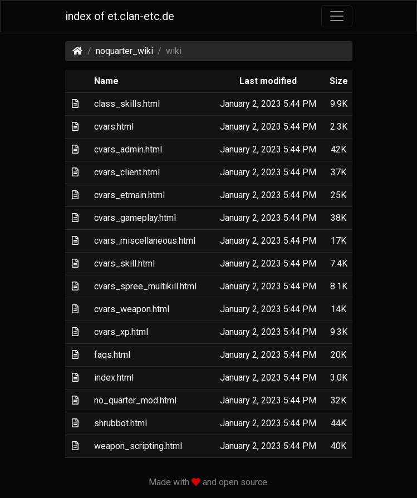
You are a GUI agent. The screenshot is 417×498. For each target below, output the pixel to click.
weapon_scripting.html (138, 446)
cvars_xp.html (121, 332)
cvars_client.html (127, 172)
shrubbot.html (120, 423)
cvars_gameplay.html (135, 218)
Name (106, 81)
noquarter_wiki (124, 51)
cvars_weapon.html (131, 309)
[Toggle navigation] (336, 16)
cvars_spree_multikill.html (145, 286)
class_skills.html (127, 103)
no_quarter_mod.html (135, 400)
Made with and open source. (209, 482)
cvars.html (114, 126)
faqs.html (112, 354)
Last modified (268, 81)
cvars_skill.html (124, 263)
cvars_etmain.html (129, 195)
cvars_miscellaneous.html (144, 240)
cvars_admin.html (128, 149)
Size (339, 81)
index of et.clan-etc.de (119, 16)
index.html (114, 377)
